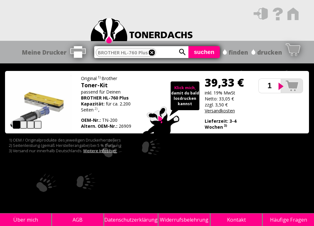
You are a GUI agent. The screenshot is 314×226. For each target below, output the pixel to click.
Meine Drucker (44, 52)
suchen (204, 52)
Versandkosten (220, 111)
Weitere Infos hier (100, 150)
